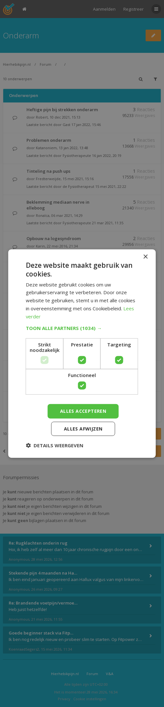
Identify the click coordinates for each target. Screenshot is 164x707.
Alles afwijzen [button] (83, 428)
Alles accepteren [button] (83, 411)
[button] (82, 328)
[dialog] (82, 353)
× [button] (145, 257)
